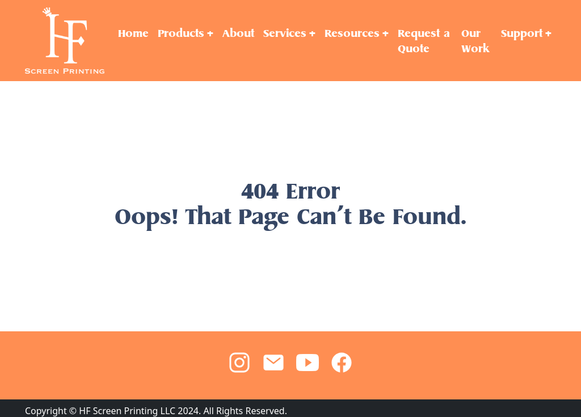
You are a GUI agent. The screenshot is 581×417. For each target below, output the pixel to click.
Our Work (475, 41)
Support (521, 33)
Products (181, 33)
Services (284, 33)
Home (133, 33)
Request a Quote (424, 41)
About (238, 33)
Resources (352, 33)
